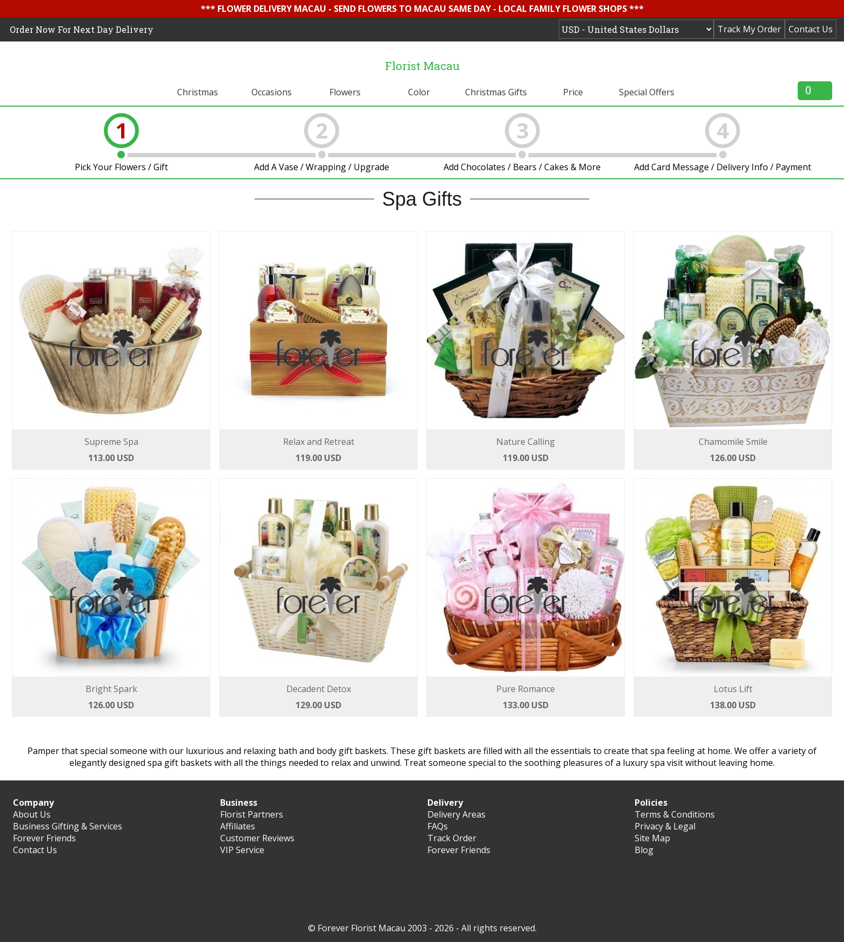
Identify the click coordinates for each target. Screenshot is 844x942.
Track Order (451, 838)
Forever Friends (44, 838)
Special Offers (646, 92)
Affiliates (237, 826)
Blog (644, 850)
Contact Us (811, 29)
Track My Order (749, 29)
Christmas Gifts (496, 92)
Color (419, 92)
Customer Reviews (257, 838)
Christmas (197, 92)
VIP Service (242, 850)
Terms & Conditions (675, 814)
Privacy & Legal (665, 826)
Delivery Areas (456, 814)
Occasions (271, 92)
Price (573, 92)
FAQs (437, 826)
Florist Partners (251, 814)
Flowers (345, 92)
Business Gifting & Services (67, 826)
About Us (32, 814)
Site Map (652, 838)
